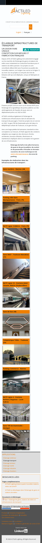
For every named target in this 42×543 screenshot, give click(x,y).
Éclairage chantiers (9, 471)
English (18, 32)
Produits (4, 513)
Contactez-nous (7, 521)
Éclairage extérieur (9, 458)
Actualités (23, 515)
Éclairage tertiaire (9, 463)
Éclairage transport (9, 461)
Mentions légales (7, 524)
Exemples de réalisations (10, 515)
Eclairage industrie (9, 468)
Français (27, 32)
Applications (8, 454)
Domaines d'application (17, 513)
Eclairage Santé (8, 466)
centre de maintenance (19, 154)
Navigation (3, 2)
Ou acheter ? (18, 521)
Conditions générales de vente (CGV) (27, 524)
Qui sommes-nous (8, 517)
